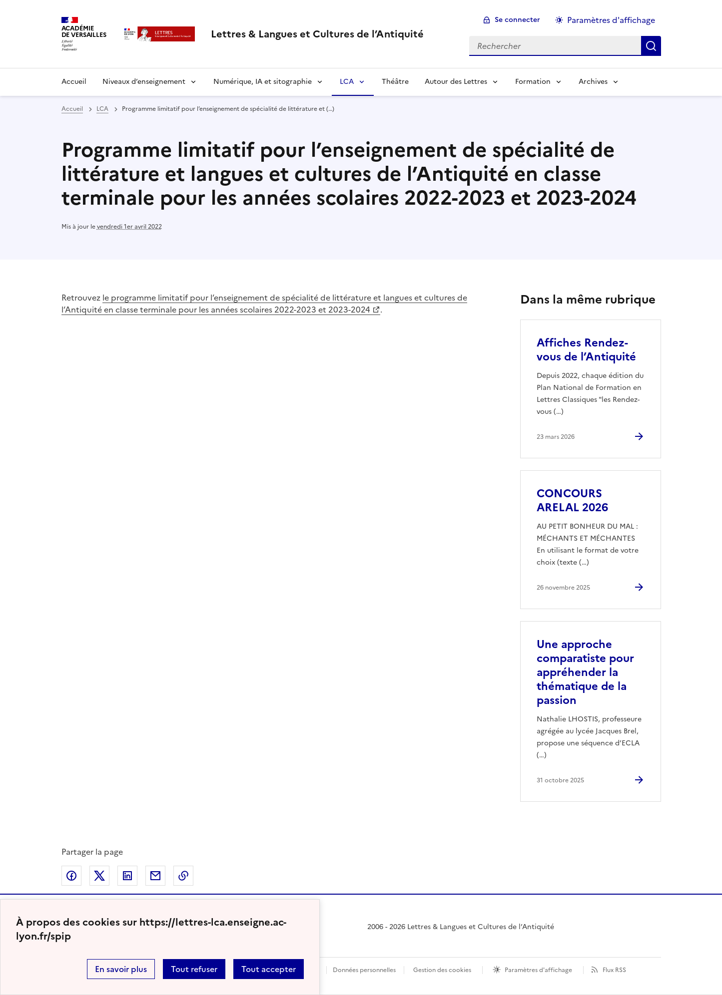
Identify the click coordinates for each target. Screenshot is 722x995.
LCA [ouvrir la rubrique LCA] (102, 108)
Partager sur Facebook (71, 876)
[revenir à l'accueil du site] (317, 34)
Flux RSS (614, 970)
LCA (347, 81)
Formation (533, 81)
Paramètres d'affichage (538, 970)
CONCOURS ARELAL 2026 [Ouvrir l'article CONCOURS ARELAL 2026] (572, 500)
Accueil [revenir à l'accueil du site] (72, 108)
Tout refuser (194, 969)
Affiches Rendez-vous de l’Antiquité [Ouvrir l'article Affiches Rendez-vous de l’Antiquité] (586, 349)
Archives (593, 81)
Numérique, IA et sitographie (262, 81)
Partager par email (155, 876)
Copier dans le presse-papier (183, 876)
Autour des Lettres (456, 81)
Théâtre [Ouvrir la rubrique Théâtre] (395, 81)
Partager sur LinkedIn (127, 876)
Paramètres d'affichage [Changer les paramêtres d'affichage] (611, 20)
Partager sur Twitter (99, 876)
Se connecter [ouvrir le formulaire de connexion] (517, 19)
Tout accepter (268, 969)
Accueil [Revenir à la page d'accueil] (73, 81)
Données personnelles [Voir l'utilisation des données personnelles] (364, 970)
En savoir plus (121, 969)
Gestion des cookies (442, 970)
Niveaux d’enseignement (143, 81)
